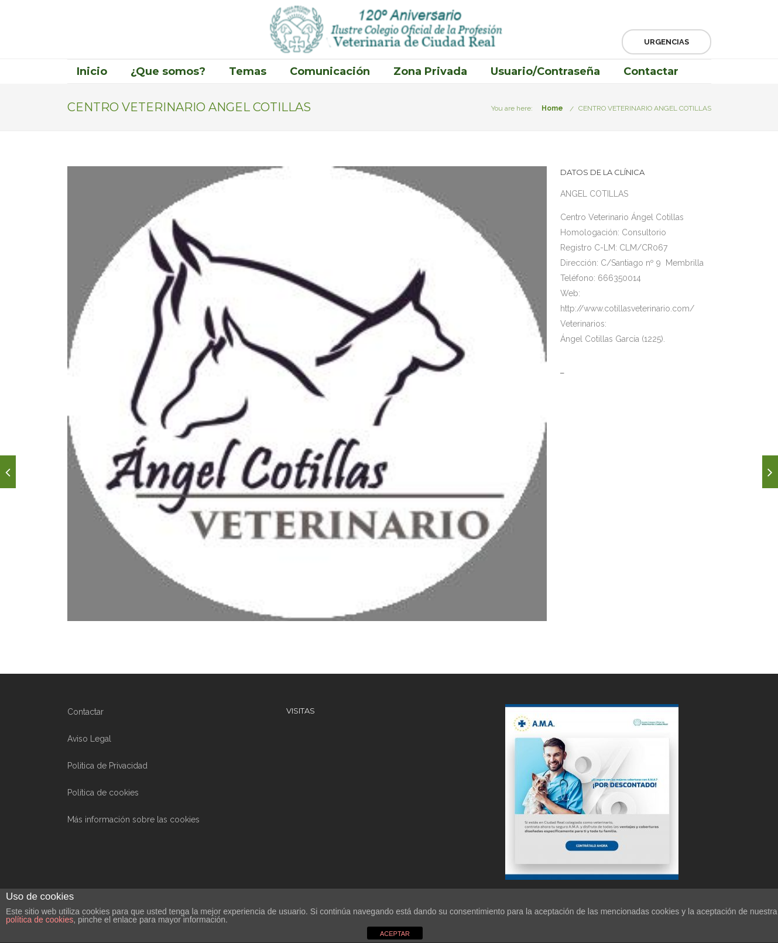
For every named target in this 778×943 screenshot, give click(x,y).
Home (552, 108)
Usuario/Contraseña (545, 71)
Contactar (650, 71)
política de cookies (39, 919)
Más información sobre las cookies (133, 819)
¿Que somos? (168, 71)
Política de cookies (103, 792)
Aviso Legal (89, 738)
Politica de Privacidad (107, 765)
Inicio (92, 71)
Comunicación (330, 71)
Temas (247, 71)
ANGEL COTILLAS (594, 193)
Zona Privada (430, 71)
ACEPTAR (395, 933)
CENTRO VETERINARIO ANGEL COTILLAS (644, 108)
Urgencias (666, 41)
